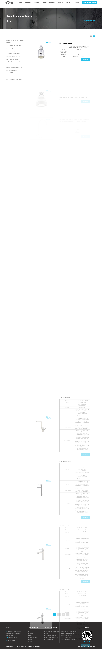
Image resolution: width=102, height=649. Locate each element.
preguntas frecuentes (48, 3)
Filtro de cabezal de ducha (14, 61)
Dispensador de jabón (12, 70)
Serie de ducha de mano (12, 59)
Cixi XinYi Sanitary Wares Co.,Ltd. (21, 646)
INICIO (20, 3)
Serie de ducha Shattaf (13, 64)
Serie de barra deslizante (14, 53)
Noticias (68, 3)
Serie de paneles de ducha (13, 56)
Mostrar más (85, 65)
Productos (28, 3)
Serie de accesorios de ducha (14, 79)
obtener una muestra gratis (89, 3)
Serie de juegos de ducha (14, 51)
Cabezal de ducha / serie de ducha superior (15, 41)
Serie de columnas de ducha (13, 49)
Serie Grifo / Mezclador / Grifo (14, 45)
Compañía (36, 3)
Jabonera (10, 72)
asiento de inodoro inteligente (14, 67)
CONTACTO (60, 3)
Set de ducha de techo (12, 76)
